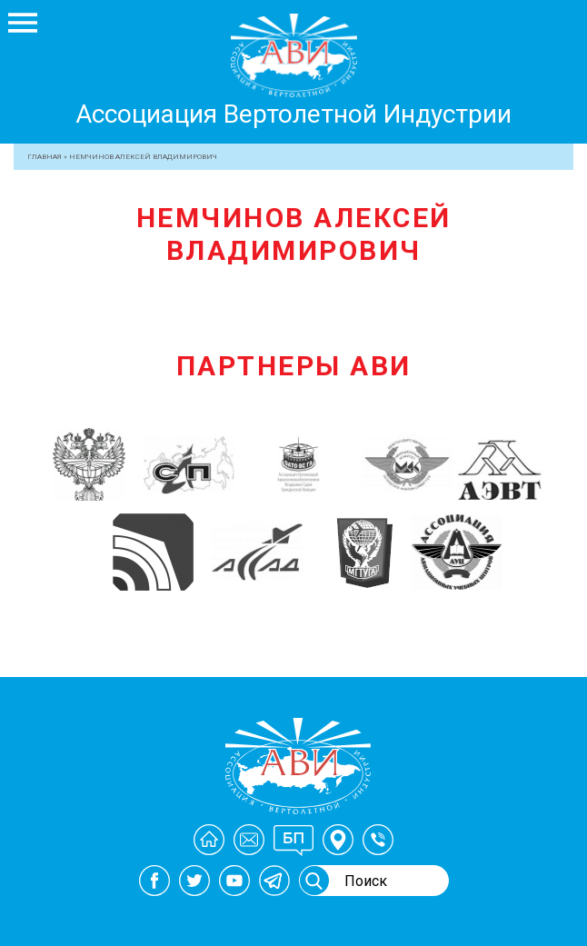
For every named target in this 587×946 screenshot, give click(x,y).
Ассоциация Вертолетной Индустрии (293, 114)
